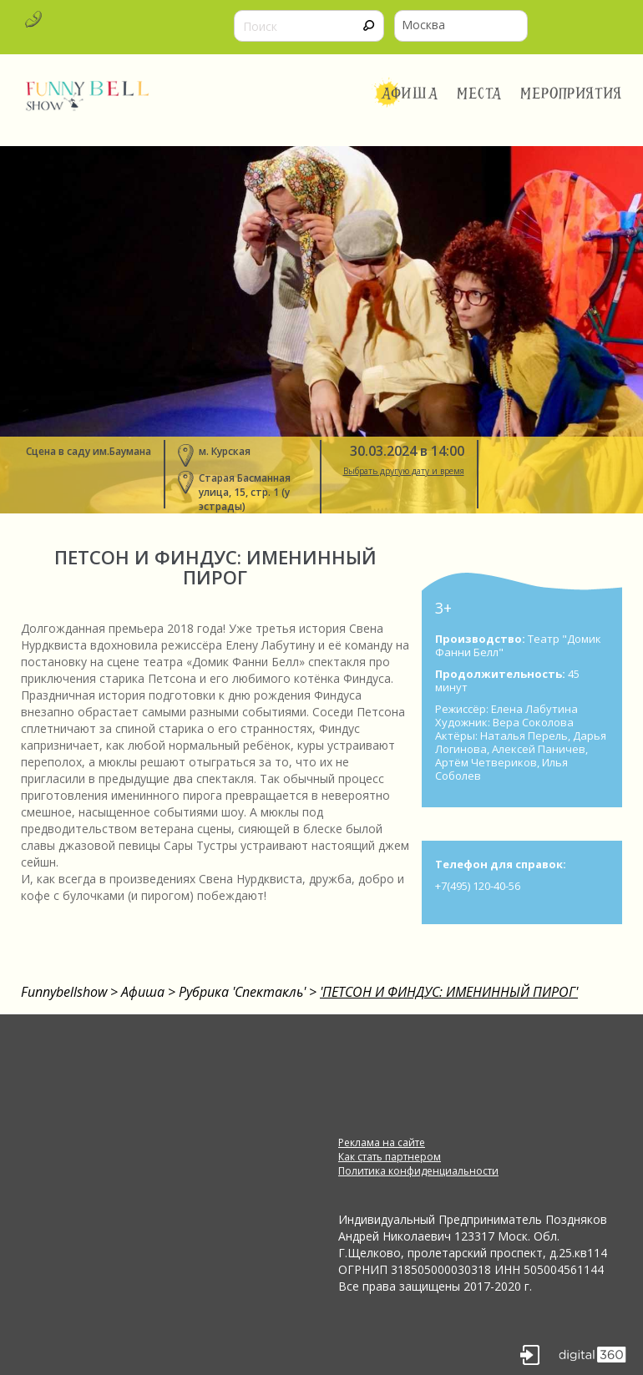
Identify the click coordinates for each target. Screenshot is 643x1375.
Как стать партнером (389, 1157)
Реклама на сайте (381, 1142)
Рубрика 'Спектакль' (242, 992)
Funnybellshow (64, 992)
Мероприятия (571, 93)
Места (480, 93)
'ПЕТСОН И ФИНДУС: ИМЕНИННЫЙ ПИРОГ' (449, 992)
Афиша (409, 93)
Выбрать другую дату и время (403, 471)
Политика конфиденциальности (418, 1171)
